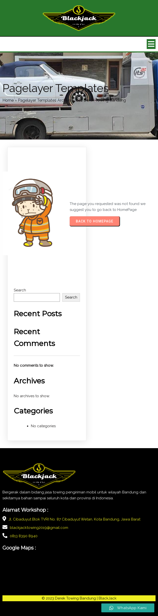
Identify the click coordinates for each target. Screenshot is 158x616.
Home (8, 100)
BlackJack (108, 598)
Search (20, 290)
